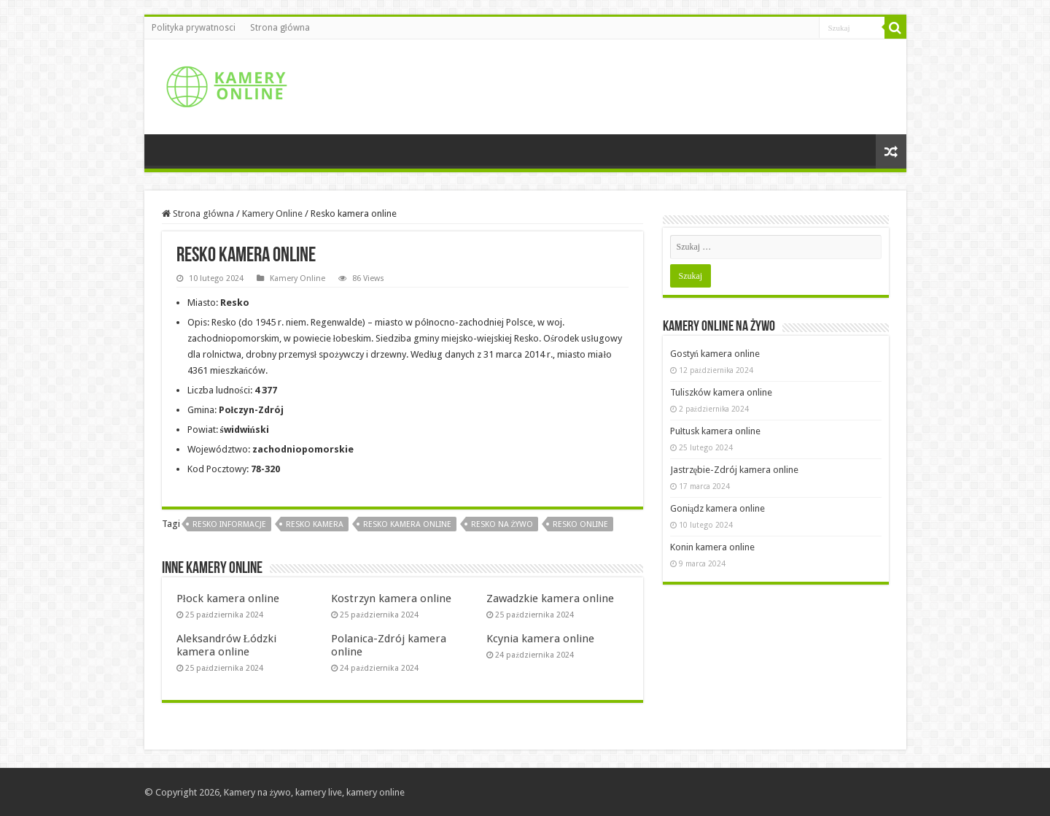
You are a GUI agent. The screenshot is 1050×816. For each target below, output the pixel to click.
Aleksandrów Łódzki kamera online (226, 645)
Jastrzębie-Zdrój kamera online (734, 469)
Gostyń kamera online (715, 353)
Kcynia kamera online (540, 638)
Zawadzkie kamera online (550, 598)
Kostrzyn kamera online (391, 598)
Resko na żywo (502, 524)
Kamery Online (272, 213)
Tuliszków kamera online (721, 392)
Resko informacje (229, 524)
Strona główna (280, 28)
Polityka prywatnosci (194, 28)
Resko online (580, 524)
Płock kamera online (227, 598)
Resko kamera (314, 524)
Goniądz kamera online (718, 508)
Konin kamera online (712, 547)
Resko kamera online (407, 524)
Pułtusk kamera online (715, 431)
